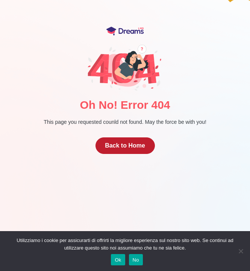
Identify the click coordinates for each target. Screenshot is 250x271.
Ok (118, 260)
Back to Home (125, 145)
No (136, 260)
